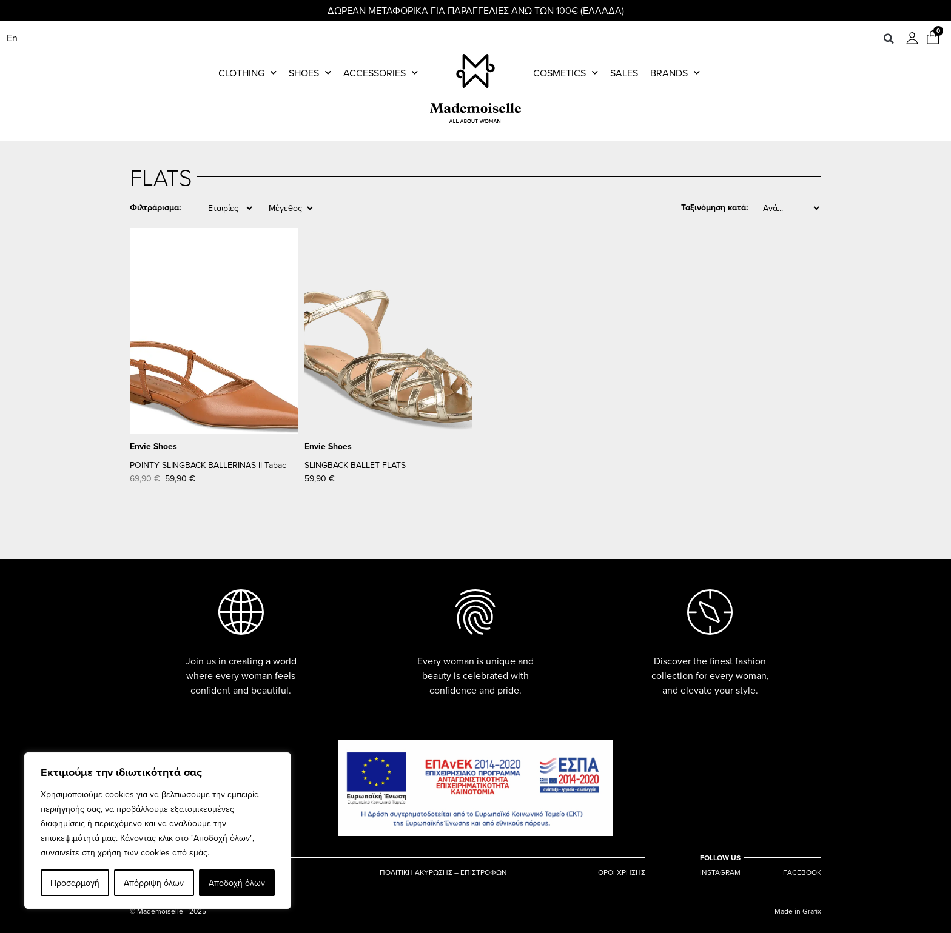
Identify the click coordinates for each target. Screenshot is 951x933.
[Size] (290, 208)
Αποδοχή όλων (237, 883)
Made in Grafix (798, 911)
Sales (624, 73)
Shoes (310, 73)
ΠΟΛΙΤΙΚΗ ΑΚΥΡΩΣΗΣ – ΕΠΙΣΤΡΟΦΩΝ (443, 872)
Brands (675, 73)
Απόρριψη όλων (154, 883)
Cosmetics (565, 73)
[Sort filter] (791, 208)
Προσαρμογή (74, 883)
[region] (157, 830)
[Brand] (230, 208)
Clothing (247, 73)
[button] (888, 39)
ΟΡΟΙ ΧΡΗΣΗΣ (621, 872)
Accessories (380, 73)
